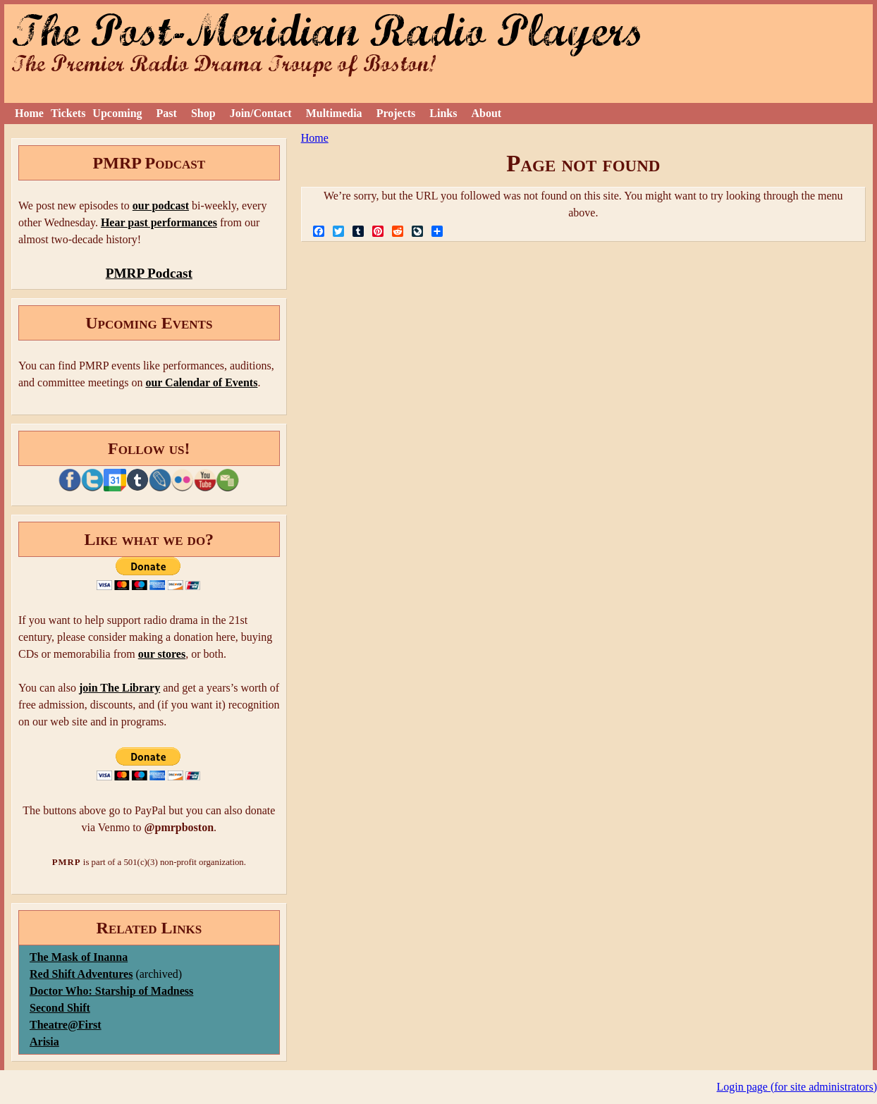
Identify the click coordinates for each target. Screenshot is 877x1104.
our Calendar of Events (201, 382)
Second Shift (60, 1008)
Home (29, 113)
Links (443, 113)
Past (167, 113)
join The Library (119, 688)
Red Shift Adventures (81, 974)
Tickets (68, 113)
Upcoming (117, 113)
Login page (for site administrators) (797, 1087)
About (486, 113)
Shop (203, 113)
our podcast (161, 205)
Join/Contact (261, 113)
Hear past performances (159, 222)
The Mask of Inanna (79, 957)
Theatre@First (66, 1025)
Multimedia (334, 113)
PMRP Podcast (149, 273)
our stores (161, 654)
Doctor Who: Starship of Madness (111, 991)
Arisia (44, 1042)
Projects (396, 113)
